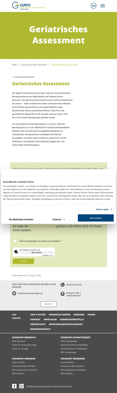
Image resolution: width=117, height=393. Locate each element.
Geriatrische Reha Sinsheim (24, 366)
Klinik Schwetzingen (69, 342)
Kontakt (35, 320)
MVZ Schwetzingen (68, 352)
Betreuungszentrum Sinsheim (24, 370)
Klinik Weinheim (67, 362)
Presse (92, 315)
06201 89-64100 (71, 285)
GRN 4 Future (38, 315)
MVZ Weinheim (67, 373)
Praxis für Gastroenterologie (24, 345)
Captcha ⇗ (48, 256)
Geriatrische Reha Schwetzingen (74, 345)
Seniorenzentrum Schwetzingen (74, 349)
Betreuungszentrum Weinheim (73, 370)
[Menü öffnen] (102, 6)
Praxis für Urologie (20, 349)
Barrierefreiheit (40, 329)
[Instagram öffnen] (21, 386)
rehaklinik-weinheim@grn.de (27, 294)
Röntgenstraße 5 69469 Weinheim (71, 295)
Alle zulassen (96, 218)
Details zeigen (102, 209)
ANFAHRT (48, 305)
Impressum (50, 320)
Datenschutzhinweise (42, 227)
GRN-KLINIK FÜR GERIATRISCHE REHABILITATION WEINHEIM (34, 286)
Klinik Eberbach (18, 342)
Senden (23, 262)
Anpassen (58, 219)
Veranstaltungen (60, 315)
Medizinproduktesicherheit (66, 325)
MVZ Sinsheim (18, 373)
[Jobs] (93, 6)
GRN (14, 64)
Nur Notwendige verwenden (21, 219)
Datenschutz (38, 325)
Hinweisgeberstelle (72, 320)
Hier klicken (37, 253)
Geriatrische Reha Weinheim (35, 64)
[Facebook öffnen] (14, 386)
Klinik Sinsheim (18, 362)
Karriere (79, 315)
